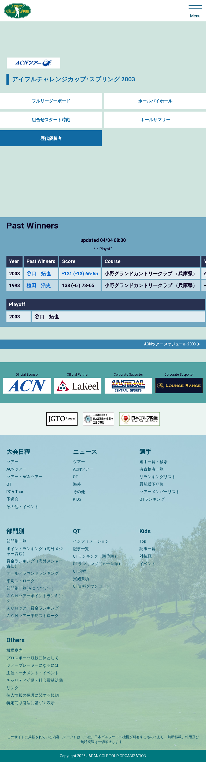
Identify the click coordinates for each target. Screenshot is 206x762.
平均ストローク (20, 580)
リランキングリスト (157, 476)
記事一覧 (81, 548)
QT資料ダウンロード (91, 586)
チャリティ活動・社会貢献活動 (34, 680)
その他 (79, 491)
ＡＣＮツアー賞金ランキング (32, 608)
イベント (147, 563)
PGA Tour (14, 491)
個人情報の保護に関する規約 (32, 695)
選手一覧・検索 (153, 461)
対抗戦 (145, 556)
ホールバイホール (155, 101)
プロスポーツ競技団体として (32, 658)
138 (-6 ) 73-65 (78, 285)
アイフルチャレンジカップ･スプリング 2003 (73, 79)
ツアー (12, 461)
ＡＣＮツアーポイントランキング (34, 598)
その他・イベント (22, 506)
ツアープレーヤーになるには (32, 665)
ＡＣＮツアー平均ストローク (32, 615)
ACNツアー (16, 469)
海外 (77, 484)
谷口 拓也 (39, 273)
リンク (12, 687)
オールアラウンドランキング (32, 573)
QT (9, 484)
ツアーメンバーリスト (159, 491)
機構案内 (14, 650)
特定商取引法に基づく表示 (30, 702)
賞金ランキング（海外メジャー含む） (34, 563)
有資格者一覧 (151, 469)
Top (142, 541)
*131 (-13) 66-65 (80, 273)
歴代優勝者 (51, 138)
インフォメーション (91, 541)
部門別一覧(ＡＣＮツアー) (29, 588)
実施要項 (81, 578)
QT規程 (79, 571)
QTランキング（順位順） (95, 556)
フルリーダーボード (51, 101)
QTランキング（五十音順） (97, 563)
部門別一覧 (16, 541)
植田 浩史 (39, 285)
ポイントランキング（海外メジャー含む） (34, 551)
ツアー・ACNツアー (24, 476)
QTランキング (152, 499)
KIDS (77, 499)
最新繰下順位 (151, 484)
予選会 (12, 499)
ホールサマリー (155, 119)
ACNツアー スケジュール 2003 (170, 344)
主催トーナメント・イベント (32, 672)
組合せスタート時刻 (51, 119)
